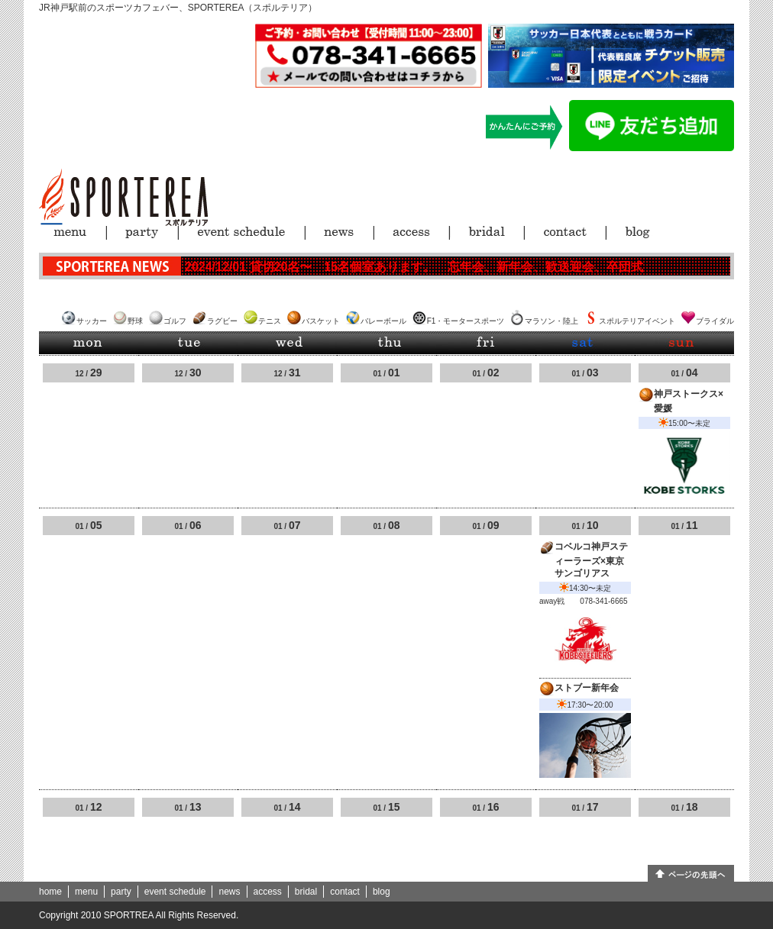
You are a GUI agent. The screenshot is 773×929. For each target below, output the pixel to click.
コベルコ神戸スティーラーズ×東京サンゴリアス (591, 560)
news (229, 891)
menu (86, 891)
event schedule (175, 891)
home (50, 891)
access (268, 891)
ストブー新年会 (587, 687)
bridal (306, 891)
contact (345, 891)
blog (381, 891)
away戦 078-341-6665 (583, 601)
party (121, 891)
